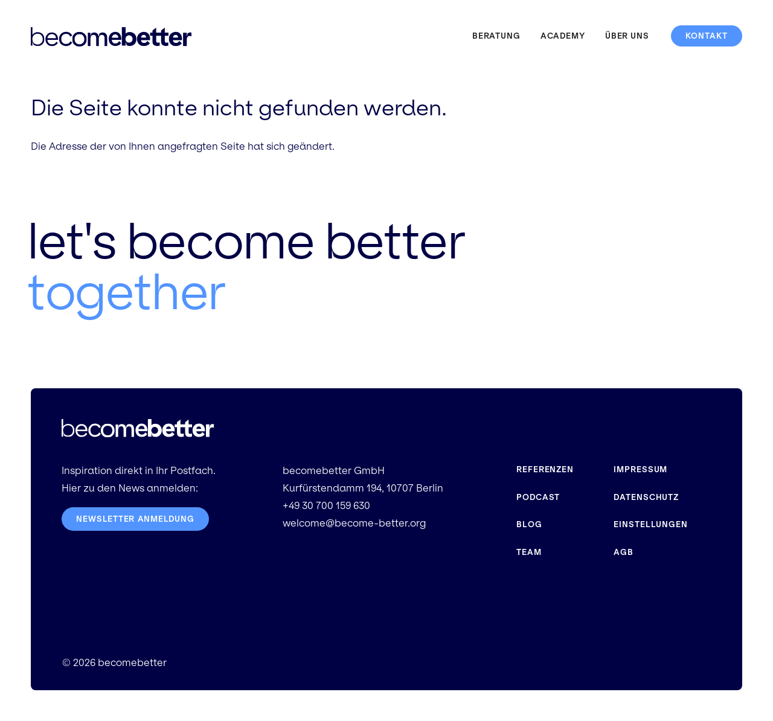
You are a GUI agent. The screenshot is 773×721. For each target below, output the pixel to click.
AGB (623, 552)
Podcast (538, 497)
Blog (529, 524)
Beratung (496, 35)
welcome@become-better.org (354, 523)
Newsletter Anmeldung (136, 519)
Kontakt (706, 35)
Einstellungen (651, 524)
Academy (562, 35)
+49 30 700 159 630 (326, 505)
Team (529, 552)
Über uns (627, 35)
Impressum (640, 469)
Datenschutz (646, 497)
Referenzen (545, 469)
